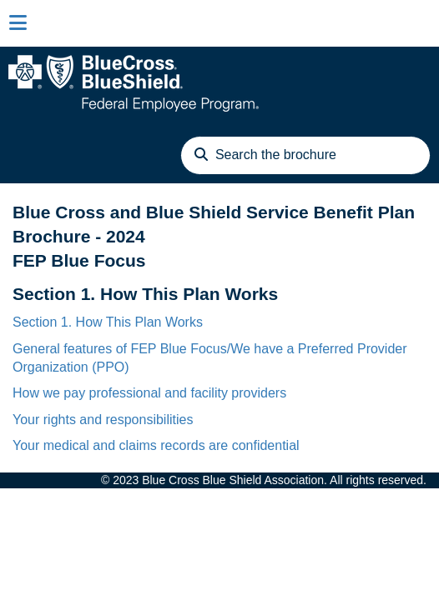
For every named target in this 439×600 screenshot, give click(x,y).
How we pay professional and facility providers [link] (149, 393)
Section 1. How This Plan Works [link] (108, 322)
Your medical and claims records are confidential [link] (156, 445)
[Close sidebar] (18, 23)
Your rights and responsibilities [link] (103, 419)
